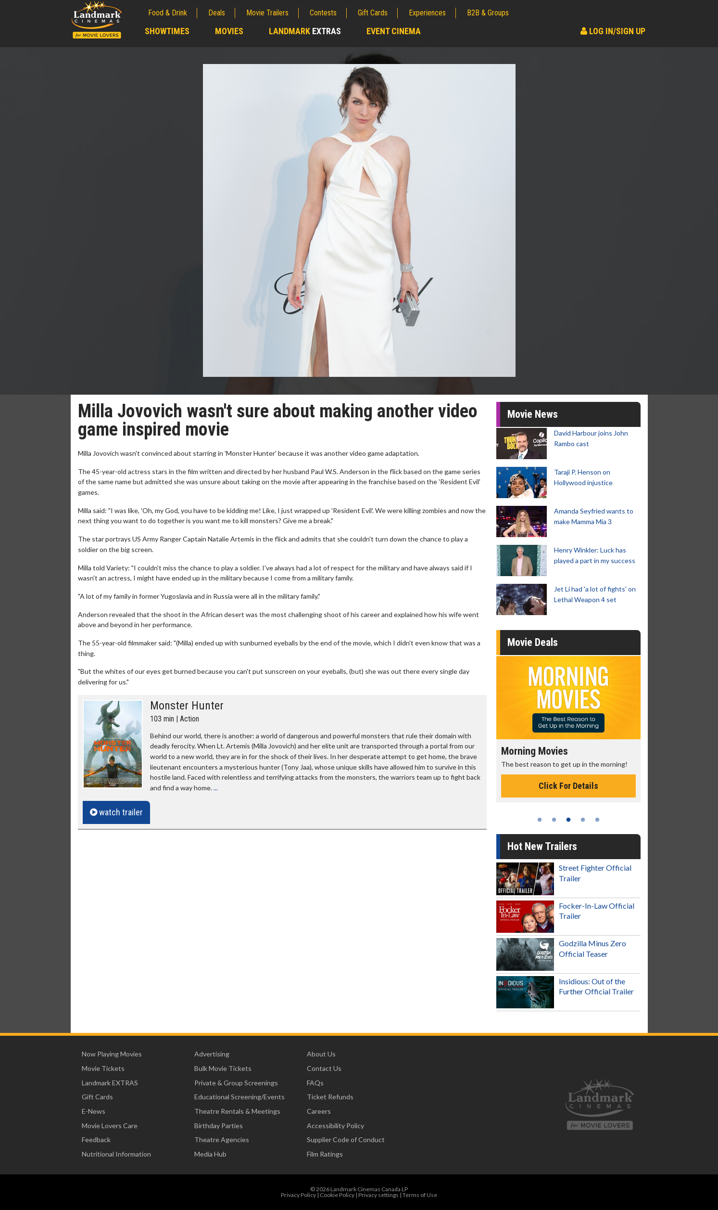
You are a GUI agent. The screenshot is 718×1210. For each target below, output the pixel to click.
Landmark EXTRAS (110, 1083)
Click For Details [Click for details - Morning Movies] (568, 786)
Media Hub (210, 1154)
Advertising (211, 1054)
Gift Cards (373, 12)
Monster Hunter (187, 705)
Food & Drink (167, 12)
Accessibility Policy (335, 1125)
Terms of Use (420, 1194)
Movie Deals (532, 642)
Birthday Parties (218, 1125)
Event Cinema (393, 31)
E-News (93, 1111)
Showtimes (167, 31)
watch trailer (116, 812)
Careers (319, 1111)
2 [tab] (554, 819)
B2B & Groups (488, 12)
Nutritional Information (116, 1154)
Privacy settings (378, 1194)
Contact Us (324, 1068)
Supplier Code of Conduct (346, 1139)
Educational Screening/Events (239, 1097)
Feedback (96, 1139)
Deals (216, 12)
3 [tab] (568, 819)
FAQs (315, 1083)
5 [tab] (597, 819)
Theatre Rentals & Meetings (237, 1111)
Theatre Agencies (221, 1139)
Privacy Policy (298, 1194)
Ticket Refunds (330, 1097)
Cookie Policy (337, 1194)
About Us (321, 1054)
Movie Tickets (103, 1068)
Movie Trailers (267, 12)
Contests (323, 12)
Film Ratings (325, 1154)
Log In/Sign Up (612, 31)
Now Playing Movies (112, 1054)
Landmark (305, 31)
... (216, 788)
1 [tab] (539, 819)
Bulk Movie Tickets (223, 1068)
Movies (229, 31)
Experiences (427, 12)
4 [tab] (583, 819)
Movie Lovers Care (110, 1125)
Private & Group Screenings (236, 1083)
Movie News (532, 414)
